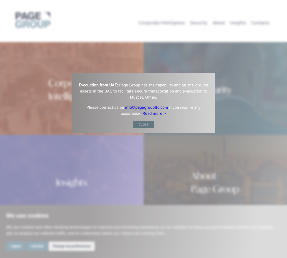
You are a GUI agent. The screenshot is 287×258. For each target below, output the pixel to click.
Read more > (154, 114)
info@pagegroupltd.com (146, 108)
